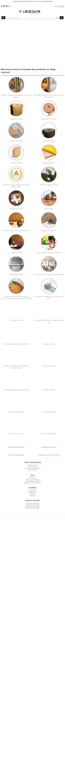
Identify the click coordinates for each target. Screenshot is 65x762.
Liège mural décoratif (48, 230)
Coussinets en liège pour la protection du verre (49, 297)
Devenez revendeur (32, 508)
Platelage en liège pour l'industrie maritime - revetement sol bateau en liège (16, 297)
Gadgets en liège (49, 344)
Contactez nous (32, 465)
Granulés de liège (16, 320)
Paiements (32, 492)
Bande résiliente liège (49, 119)
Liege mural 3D (16, 252)
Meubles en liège (49, 390)
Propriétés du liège (32, 506)
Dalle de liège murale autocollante (48, 252)
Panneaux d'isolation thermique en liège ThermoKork (48, 96)
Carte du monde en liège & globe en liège (49, 274)
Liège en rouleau (16, 119)
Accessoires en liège (16, 412)
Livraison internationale (32, 483)
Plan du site (32, 470)
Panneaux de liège (16, 208)
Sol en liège (49, 208)
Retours (32, 495)
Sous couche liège (16, 141)
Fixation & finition (48, 366)
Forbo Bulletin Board (16, 274)
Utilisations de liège (32, 505)
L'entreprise (32, 467)
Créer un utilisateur (33, 479)
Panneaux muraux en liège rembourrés (16, 230)
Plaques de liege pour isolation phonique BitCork (16, 96)
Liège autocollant (48, 163)
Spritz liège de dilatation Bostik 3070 (16, 344)
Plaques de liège (16, 163)
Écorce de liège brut (49, 412)
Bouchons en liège (16, 434)
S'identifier (32, 478)
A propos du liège (32, 503)
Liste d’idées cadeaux (32, 481)
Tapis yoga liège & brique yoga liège (16, 390)
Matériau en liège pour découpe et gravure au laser (16, 367)
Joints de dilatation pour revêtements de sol (48, 321)
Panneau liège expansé (48, 185)
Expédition (32, 490)
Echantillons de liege (48, 434)
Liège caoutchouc (48, 141)
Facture (32, 494)
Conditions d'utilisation (32, 468)
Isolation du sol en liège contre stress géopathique (16, 186)
